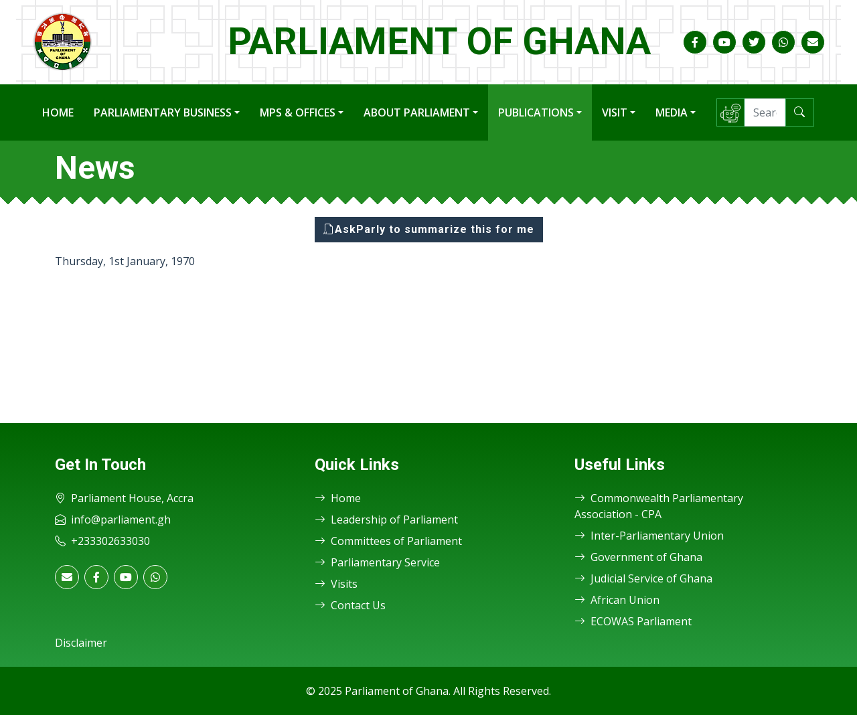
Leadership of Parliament (386, 519)
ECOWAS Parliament (633, 621)
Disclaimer (81, 642)
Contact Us (350, 605)
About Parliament (417, 112)
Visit (614, 112)
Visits (336, 583)
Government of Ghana (638, 557)
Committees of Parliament (388, 541)
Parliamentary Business (163, 112)
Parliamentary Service (377, 562)
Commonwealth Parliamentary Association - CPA (658, 506)
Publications (536, 112)
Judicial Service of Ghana (643, 578)
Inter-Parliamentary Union (649, 535)
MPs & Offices (297, 112)
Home (58, 112)
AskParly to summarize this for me (428, 229)
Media (671, 112)
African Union (616, 599)
